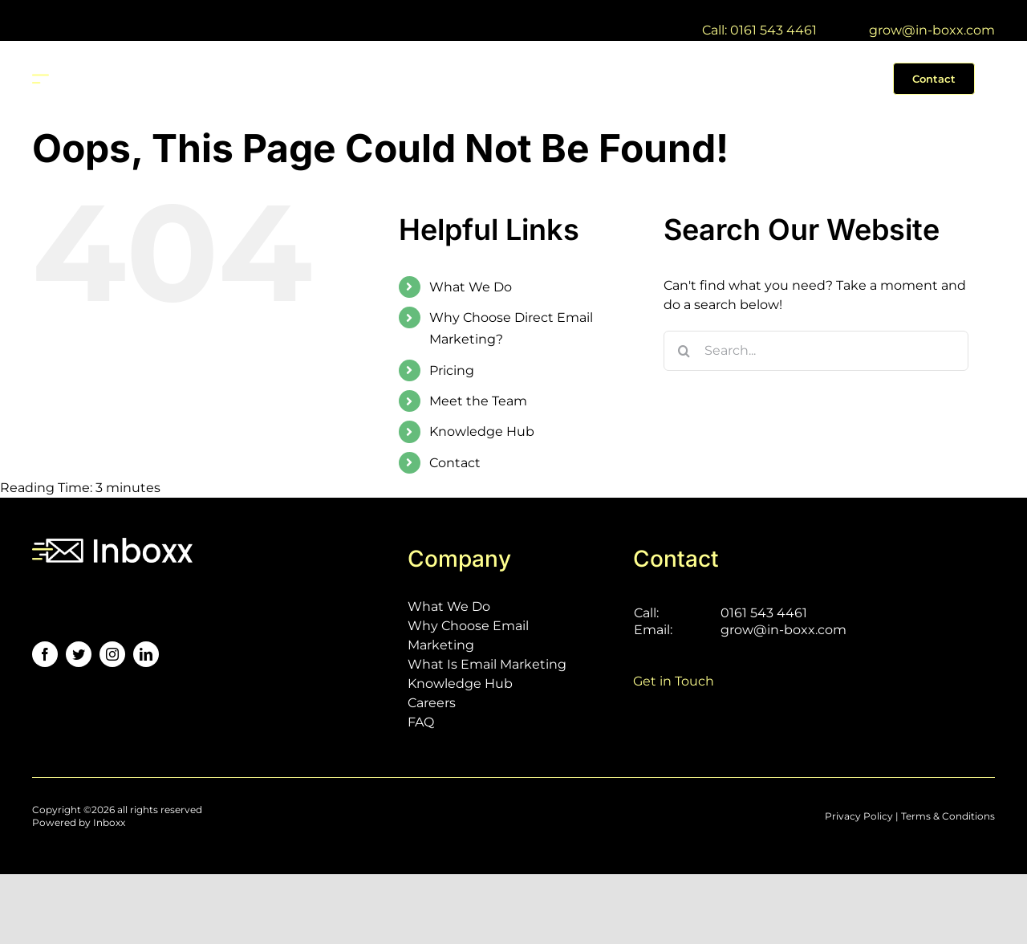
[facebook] (45, 654)
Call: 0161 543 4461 (759, 30)
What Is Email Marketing (487, 664)
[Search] (684, 351)
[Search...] (816, 351)
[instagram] (112, 654)
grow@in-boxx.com (932, 30)
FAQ (421, 722)
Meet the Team (478, 401)
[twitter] (78, 654)
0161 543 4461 (764, 613)
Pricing (451, 370)
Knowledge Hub (481, 431)
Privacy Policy (859, 816)
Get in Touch (673, 681)
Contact (455, 462)
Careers (432, 702)
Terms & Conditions (948, 816)
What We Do (470, 287)
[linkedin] (146, 654)
